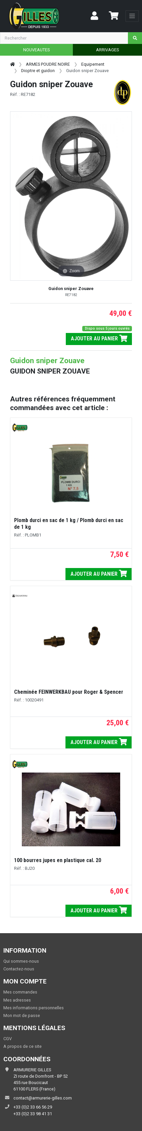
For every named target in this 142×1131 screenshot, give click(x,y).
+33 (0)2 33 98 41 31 (32, 1113)
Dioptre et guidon (38, 70)
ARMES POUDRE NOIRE (48, 64)
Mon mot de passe (21, 1015)
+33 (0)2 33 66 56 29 (32, 1107)
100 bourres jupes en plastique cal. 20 (57, 860)
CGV (7, 1038)
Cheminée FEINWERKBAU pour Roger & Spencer (68, 692)
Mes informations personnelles (33, 1007)
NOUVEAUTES (36, 49)
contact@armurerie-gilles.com (42, 1097)
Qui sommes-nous (21, 961)
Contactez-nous (18, 968)
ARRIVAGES (107, 49)
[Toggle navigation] (132, 16)
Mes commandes (20, 992)
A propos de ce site (22, 1046)
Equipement (92, 64)
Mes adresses (17, 1000)
